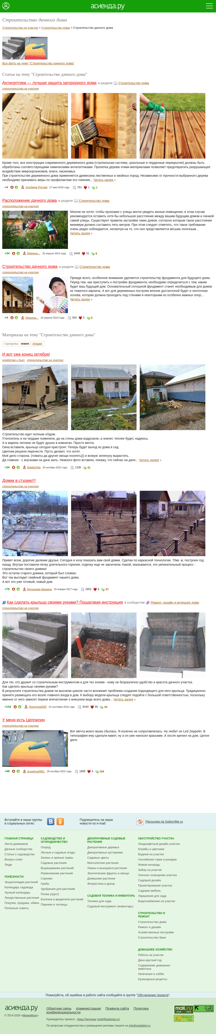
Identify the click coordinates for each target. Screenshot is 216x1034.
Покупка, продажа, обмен (22, 903)
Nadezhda (34, 467)
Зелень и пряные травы (57, 857)
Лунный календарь (17, 892)
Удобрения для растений (58, 889)
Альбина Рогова (36, 187)
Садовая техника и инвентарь (111, 895)
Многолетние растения (102, 863)
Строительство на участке (20, 27)
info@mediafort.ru (140, 1025)
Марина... (33, 253)
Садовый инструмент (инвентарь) (110, 906)
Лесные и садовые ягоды (58, 852)
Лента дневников (16, 844)
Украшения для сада (152, 896)
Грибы (45, 883)
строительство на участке (20, 88)
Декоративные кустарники (105, 852)
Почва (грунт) (50, 894)
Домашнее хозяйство (155, 949)
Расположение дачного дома (29, 200)
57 (107, 589)
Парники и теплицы (54, 904)
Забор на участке (150, 870)
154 (102, 771)
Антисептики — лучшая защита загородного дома (49, 83)
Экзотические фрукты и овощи (108, 873)
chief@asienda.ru (108, 1019)
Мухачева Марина (39, 589)
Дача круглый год (150, 960)
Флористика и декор (101, 883)
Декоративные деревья (103, 847)
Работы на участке (151, 955)
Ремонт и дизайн (149, 927)
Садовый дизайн (149, 880)
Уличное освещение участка (157, 875)
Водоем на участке (151, 854)
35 (105, 707)
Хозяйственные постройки (156, 932)
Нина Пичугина (86, 1019)
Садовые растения (54, 863)
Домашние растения (101, 878)
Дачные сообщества (18, 849)
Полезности (14, 876)
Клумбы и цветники (151, 849)
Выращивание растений (57, 868)
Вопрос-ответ (14, 859)
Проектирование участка (155, 885)
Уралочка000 (37, 706)
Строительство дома (55, 27)
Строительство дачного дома (30, 266)
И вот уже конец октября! (26, 354)
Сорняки (46, 878)
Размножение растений (57, 873)
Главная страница (19, 838)
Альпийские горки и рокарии (157, 859)
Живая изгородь (149, 864)
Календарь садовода (19, 887)
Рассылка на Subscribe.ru (164, 821)
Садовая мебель (149, 890)
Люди (8, 864)
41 (88, 467)
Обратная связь (59, 1008)
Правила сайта (117, 1008)
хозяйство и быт (13, 360)
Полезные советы (17, 908)
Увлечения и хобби (151, 974)
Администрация (88, 1008)
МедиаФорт (30, 1015)
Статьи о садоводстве (20, 854)
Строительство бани (152, 937)
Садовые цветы (98, 857)
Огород (46, 847)
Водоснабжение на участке (156, 901)
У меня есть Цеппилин (23, 720)
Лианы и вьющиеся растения (107, 868)
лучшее (37, 343)
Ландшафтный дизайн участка (159, 844)
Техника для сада (99, 901)
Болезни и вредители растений (62, 899)
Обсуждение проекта (152, 995)
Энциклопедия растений (21, 882)
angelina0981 (36, 771)
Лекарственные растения (22, 897)
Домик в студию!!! (19, 480)
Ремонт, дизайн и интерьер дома (175, 602)
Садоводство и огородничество (54, 840)
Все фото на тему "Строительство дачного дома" (38, 63)
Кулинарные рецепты (152, 979)
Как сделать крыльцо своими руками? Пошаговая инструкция (65, 602)
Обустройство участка (156, 838)
